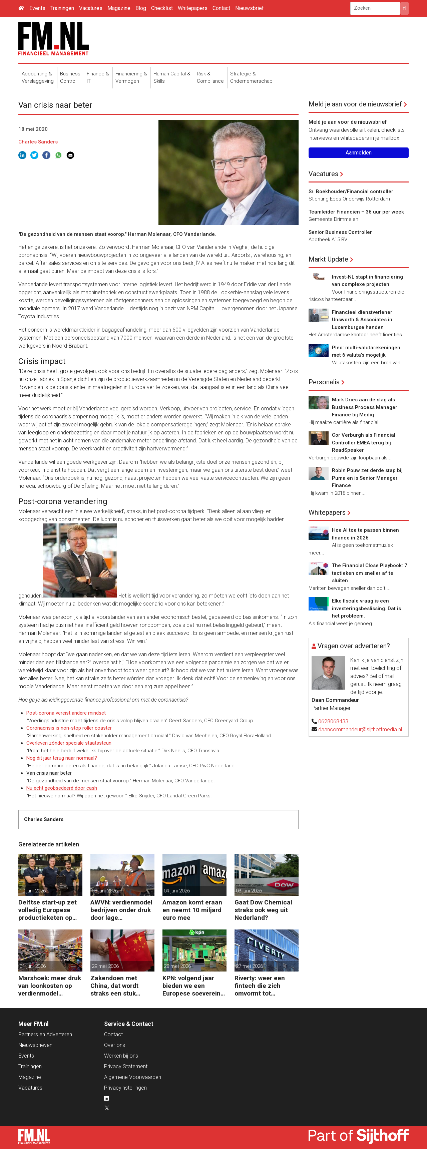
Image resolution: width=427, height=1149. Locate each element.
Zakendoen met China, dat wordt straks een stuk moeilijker (114, 985)
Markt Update (328, 259)
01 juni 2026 (33, 966)
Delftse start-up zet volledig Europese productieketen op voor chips (47, 909)
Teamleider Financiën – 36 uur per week (356, 212)
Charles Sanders (38, 142)
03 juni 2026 (249, 891)
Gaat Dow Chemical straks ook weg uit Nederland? (263, 909)
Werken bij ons (121, 1056)
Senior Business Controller (340, 232)
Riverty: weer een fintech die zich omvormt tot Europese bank (260, 985)
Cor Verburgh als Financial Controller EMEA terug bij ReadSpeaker (363, 442)
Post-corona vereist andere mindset (66, 713)
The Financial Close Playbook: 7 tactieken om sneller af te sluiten (369, 573)
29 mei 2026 (105, 966)
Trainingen (62, 8)
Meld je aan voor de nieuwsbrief (355, 104)
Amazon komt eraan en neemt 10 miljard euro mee (192, 909)
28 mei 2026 (177, 966)
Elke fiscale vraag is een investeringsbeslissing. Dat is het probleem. (366, 608)
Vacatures (90, 8)
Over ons (114, 1045)
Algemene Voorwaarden (132, 1077)
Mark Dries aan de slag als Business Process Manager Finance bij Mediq (364, 407)
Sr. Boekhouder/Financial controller (351, 191)
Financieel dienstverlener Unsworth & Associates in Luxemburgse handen (362, 319)
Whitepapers (192, 8)
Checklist (162, 8)
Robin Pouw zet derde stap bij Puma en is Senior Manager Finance (367, 477)
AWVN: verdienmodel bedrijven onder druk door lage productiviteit (121, 909)
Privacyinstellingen (125, 1088)
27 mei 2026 (249, 966)
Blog (140, 8)
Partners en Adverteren (45, 1034)
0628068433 (333, 721)
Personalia (324, 382)
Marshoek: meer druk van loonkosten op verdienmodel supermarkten (49, 985)
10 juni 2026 (33, 891)
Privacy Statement (125, 1066)
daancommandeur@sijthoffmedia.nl (360, 729)
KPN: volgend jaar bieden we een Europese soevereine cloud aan (193, 985)
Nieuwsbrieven (35, 1045)
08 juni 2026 (105, 891)
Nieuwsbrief (249, 8)
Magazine (118, 8)
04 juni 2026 (177, 891)
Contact (221, 8)
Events (37, 8)
